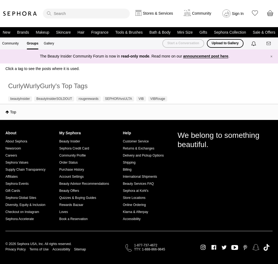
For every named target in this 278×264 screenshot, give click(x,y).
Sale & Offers (264, 32)
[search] (86, 13)
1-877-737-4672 (145, 245)
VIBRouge (157, 99)
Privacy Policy (15, 249)
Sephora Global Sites (20, 198)
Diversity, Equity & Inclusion (25, 205)
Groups (33, 43)
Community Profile (72, 155)
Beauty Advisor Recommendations (84, 184)
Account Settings (71, 177)
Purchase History (71, 169)
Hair (81, 32)
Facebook (213, 247)
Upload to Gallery (225, 43)
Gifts (203, 32)
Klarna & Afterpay (135, 212)
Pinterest (245, 247)
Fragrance (100, 32)
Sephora (20, 13)
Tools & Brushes (129, 32)
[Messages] (269, 43)
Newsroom (13, 148)
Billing (127, 169)
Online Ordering (134, 205)
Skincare (63, 32)
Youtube (234, 247)
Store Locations (134, 198)
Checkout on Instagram (22, 212)
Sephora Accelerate (19, 219)
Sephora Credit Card (74, 148)
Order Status (68, 162)
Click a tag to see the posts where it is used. (42, 68)
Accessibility (131, 219)
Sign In (238, 13)
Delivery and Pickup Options (143, 155)
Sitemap (80, 249)
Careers (11, 155)
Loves (63, 212)
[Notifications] (254, 43)
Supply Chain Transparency (25, 169)
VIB (141, 99)
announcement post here (205, 56)
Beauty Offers (69, 191)
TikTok (266, 247)
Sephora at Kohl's (135, 191)
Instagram (203, 247)
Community (10, 43)
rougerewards (88, 99)
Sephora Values (17, 162)
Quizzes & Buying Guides (77, 198)
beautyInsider (20, 99)
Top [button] (13, 112)
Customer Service (136, 141)
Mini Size (185, 32)
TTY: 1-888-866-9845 (149, 249)
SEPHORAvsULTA (118, 99)
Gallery (49, 43)
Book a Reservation (73, 219)
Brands (23, 32)
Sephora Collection (230, 32)
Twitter (224, 247)
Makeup (42, 32)
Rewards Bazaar (71, 205)
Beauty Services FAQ (138, 184)
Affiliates (11, 177)
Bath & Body (159, 32)
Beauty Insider (69, 141)
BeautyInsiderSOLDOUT (54, 99)
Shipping (129, 162)
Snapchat (255, 247)
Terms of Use (39, 249)
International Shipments (140, 177)
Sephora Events (17, 184)
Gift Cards (12, 191)
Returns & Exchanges (138, 148)
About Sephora (16, 141)
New (6, 32)
